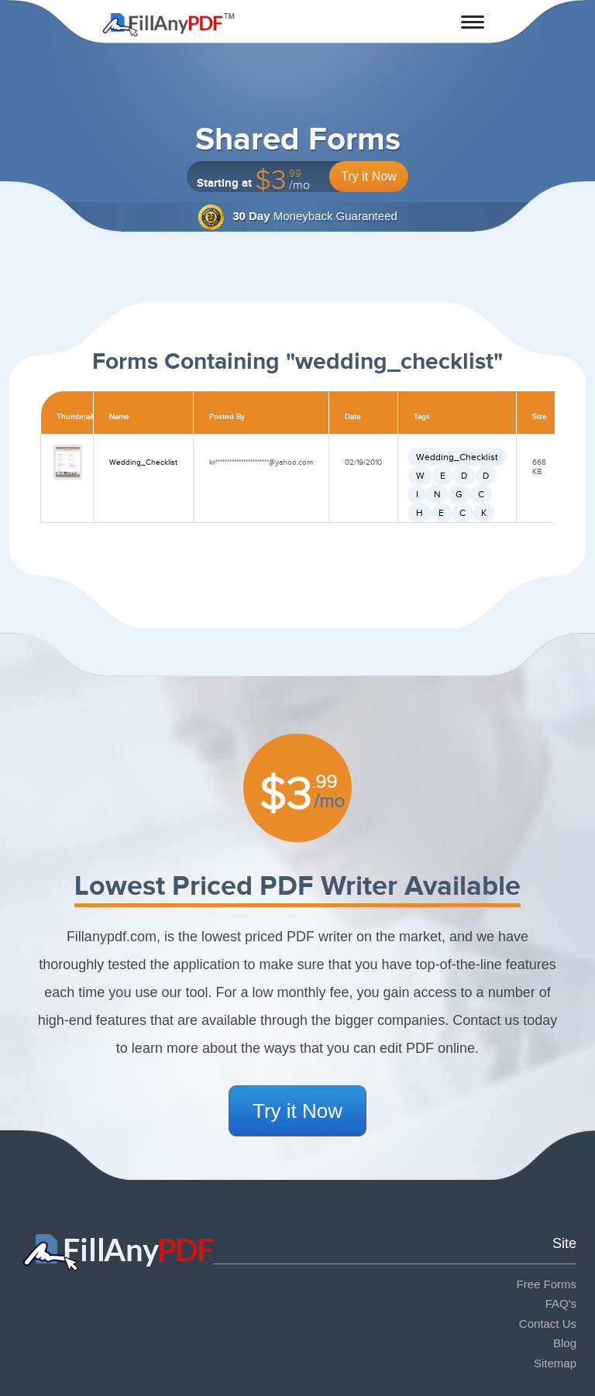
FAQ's (560, 1303)
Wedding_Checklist (143, 462)
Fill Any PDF (168, 24)
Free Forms (546, 1284)
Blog (564, 1343)
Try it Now (368, 176)
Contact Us (547, 1323)
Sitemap (555, 1363)
